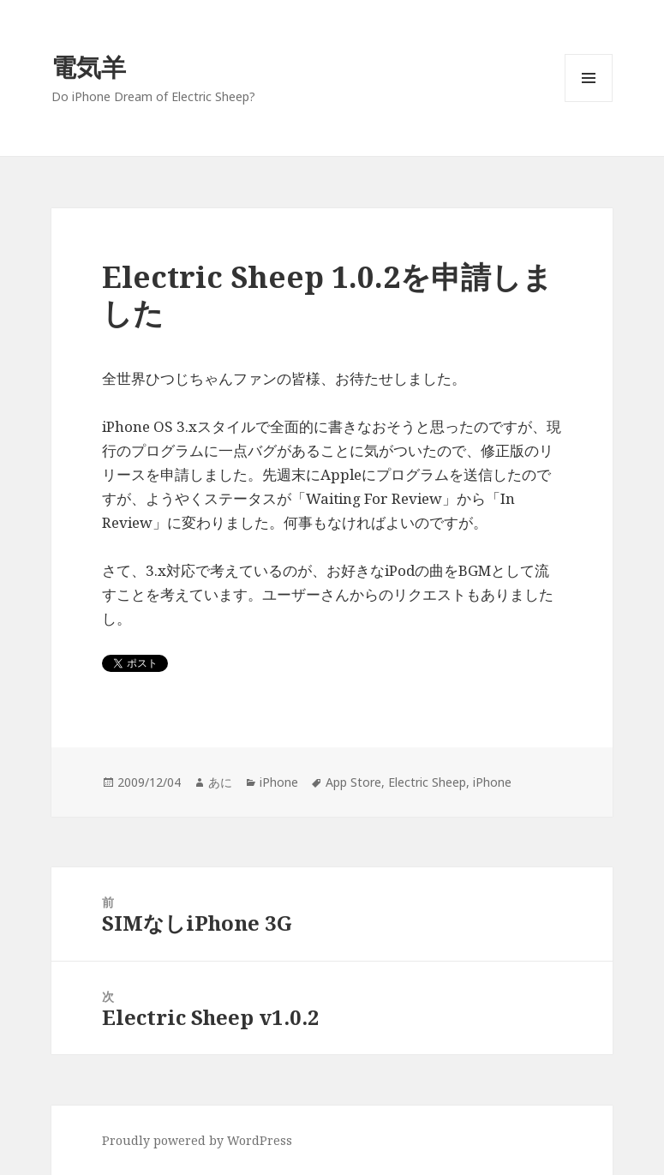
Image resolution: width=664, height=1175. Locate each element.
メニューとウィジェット (589, 101)
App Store (353, 782)
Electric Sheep (427, 782)
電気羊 (88, 66)
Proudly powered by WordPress (197, 1140)
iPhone (279, 782)
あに (220, 782)
